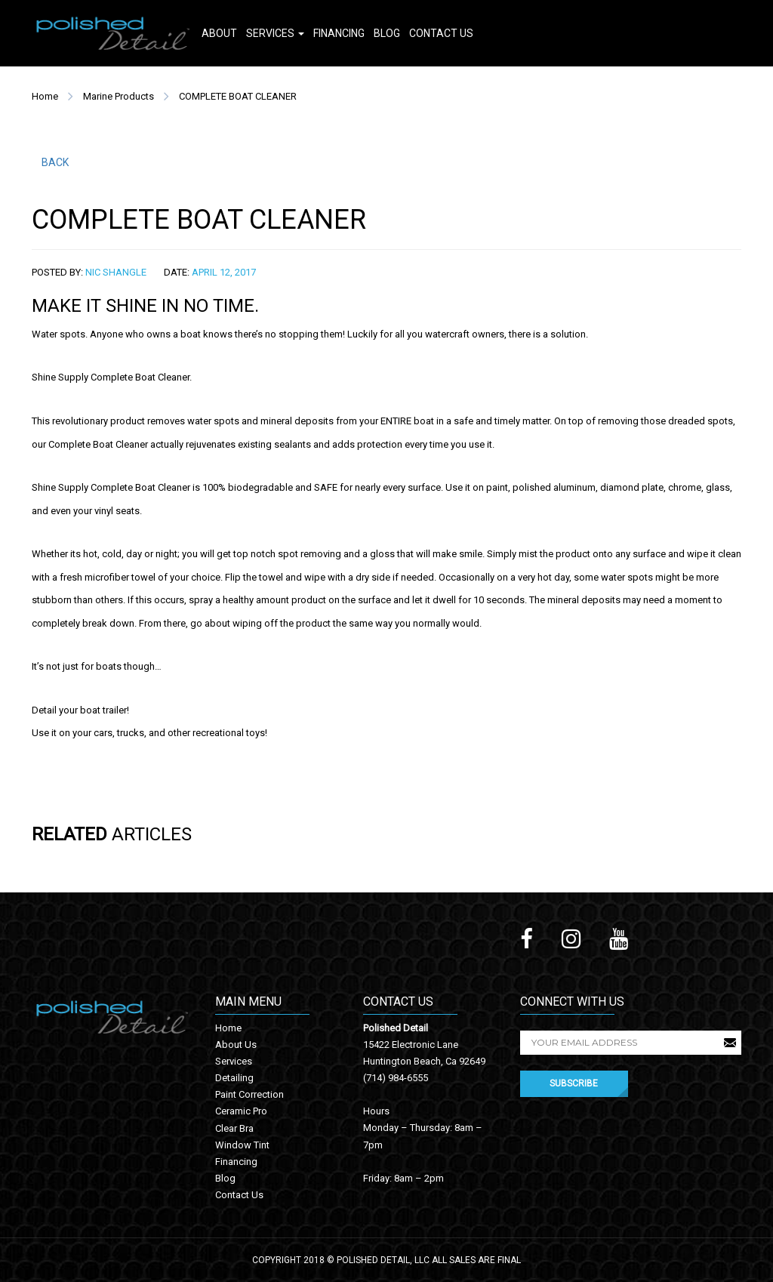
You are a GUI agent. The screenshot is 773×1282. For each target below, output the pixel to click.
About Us (236, 1044)
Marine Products (118, 96)
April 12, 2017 (224, 272)
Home (45, 96)
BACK (55, 162)
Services (275, 33)
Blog (387, 33)
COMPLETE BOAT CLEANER (238, 96)
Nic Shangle (115, 272)
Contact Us (441, 33)
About (219, 33)
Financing (339, 33)
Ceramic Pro (241, 1111)
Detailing (234, 1077)
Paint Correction (249, 1094)
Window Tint (242, 1145)
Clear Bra (234, 1128)
